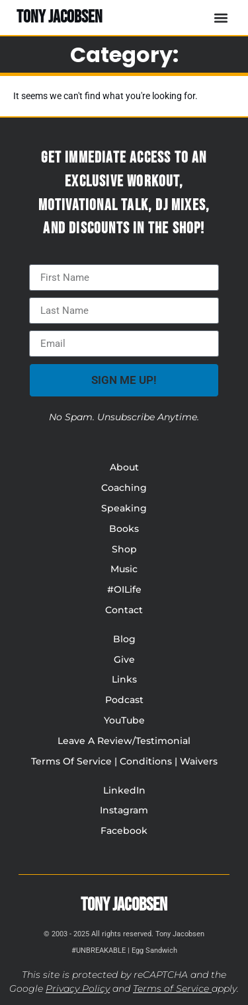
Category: (124, 54)
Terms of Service (171, 988)
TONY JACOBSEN (60, 17)
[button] (220, 17)
